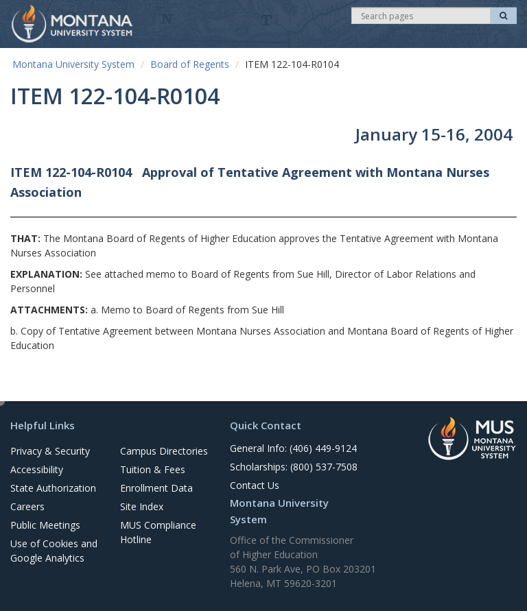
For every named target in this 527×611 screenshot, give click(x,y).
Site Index (141, 506)
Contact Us (254, 485)
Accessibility (36, 469)
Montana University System (73, 64)
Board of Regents (189, 64)
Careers (27, 506)
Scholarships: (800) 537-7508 (294, 466)
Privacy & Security (50, 450)
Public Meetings (45, 524)
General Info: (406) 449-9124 (293, 448)
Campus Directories (164, 450)
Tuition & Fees (152, 469)
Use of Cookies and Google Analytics (53, 550)
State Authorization (53, 487)
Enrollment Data (156, 487)
